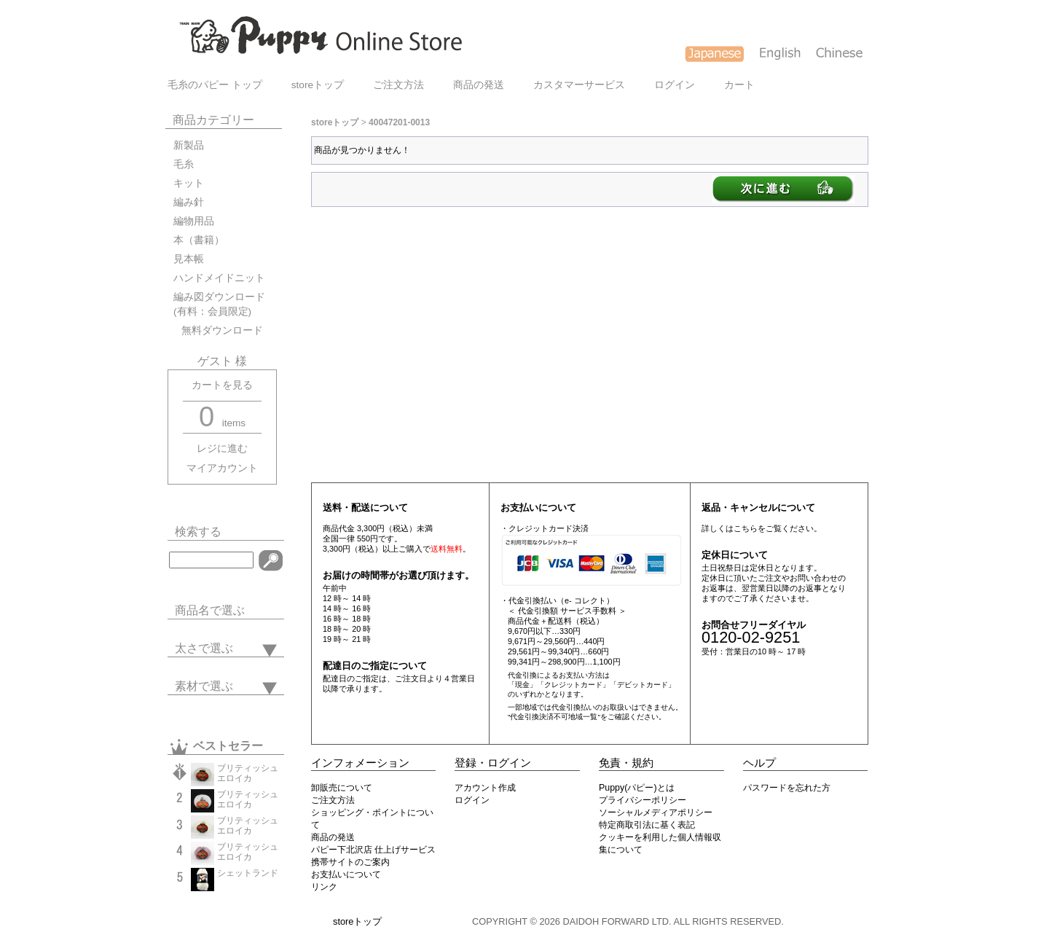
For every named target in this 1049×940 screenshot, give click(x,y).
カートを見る (222, 385)
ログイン (674, 84)
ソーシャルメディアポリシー (655, 812)
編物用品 (193, 221)
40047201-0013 (399, 122)
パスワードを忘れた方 (786, 788)
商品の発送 (478, 84)
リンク (324, 887)
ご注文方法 (398, 84)
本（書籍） (198, 240)
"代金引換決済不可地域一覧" (554, 717)
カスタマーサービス (579, 84)
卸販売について (341, 788)
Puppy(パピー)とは (637, 788)
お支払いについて (346, 874)
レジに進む (222, 448)
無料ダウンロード (218, 330)
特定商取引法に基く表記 (647, 825)
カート (739, 84)
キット (188, 183)
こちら (746, 528)
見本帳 (188, 259)
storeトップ (317, 84)
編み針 (188, 202)
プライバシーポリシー (642, 800)
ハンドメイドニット (219, 278)
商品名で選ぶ (210, 610)
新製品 (188, 145)
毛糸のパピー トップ (215, 84)
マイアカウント (222, 468)
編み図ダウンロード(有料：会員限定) (219, 304)
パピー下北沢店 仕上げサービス (373, 850)
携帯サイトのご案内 (350, 862)
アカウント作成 (485, 788)
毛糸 (183, 164)
